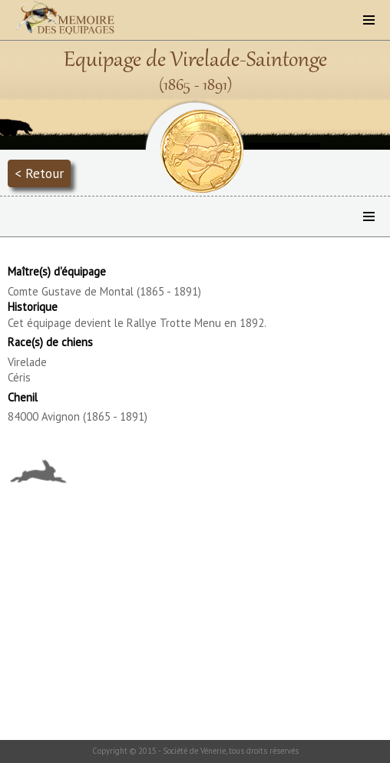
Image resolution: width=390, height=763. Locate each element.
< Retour (39, 173)
